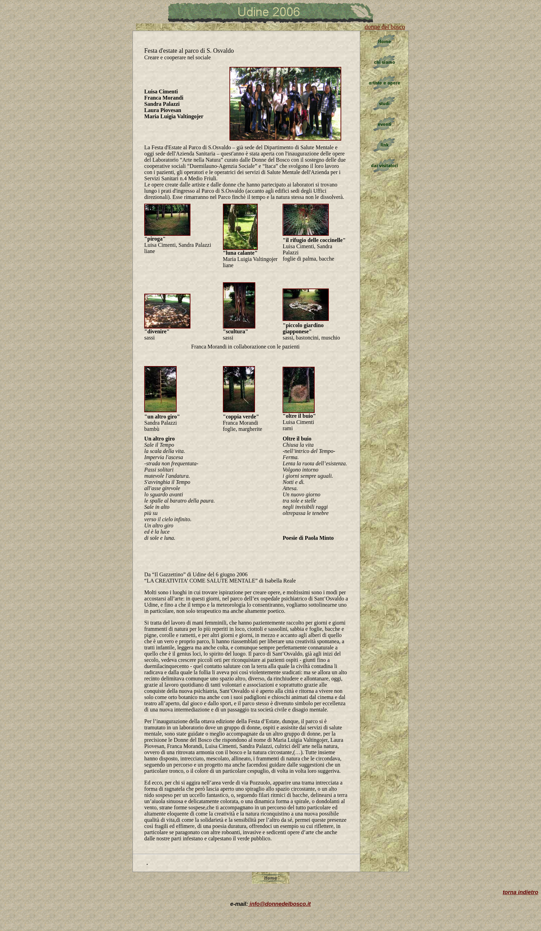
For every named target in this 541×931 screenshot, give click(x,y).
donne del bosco (385, 26)
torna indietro (520, 892)
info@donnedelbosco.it (279, 904)
